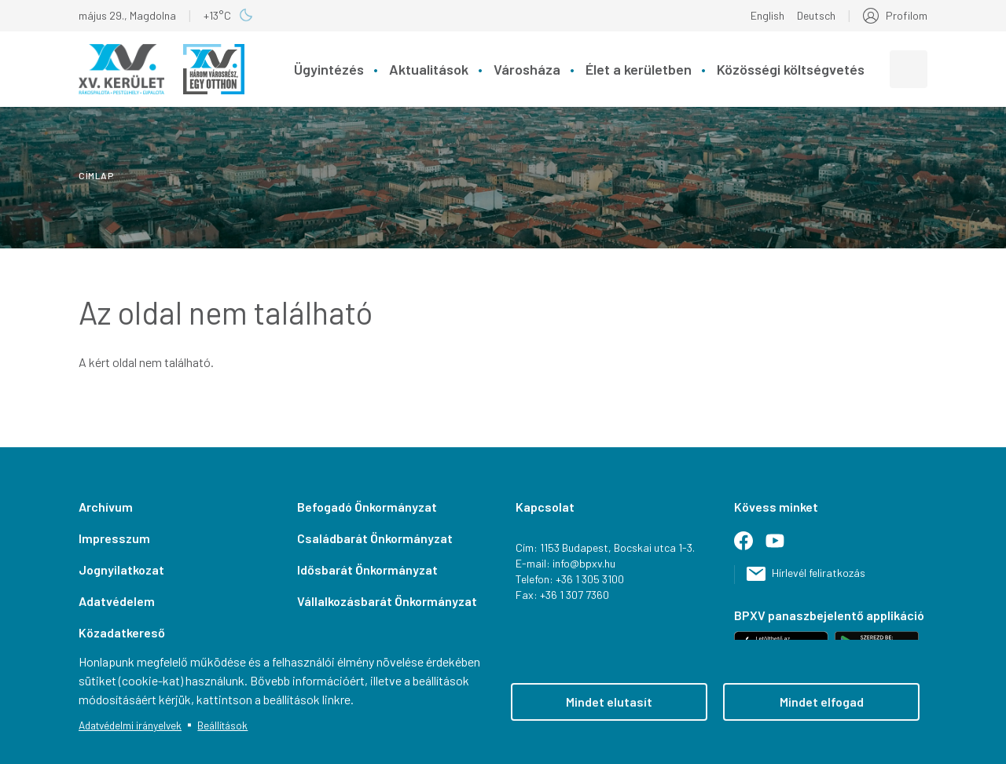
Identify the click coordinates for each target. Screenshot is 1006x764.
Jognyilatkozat (121, 569)
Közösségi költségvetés (791, 69)
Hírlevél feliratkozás (818, 572)
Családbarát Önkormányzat (375, 538)
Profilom (906, 15)
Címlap (96, 175)
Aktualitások (428, 69)
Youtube (781, 547)
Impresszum (114, 538)
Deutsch (816, 15)
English (767, 15)
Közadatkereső (122, 632)
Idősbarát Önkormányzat (367, 569)
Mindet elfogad (822, 701)
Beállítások (222, 725)
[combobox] (908, 69)
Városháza (527, 69)
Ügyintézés (329, 69)
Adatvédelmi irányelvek (130, 725)
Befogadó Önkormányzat (367, 506)
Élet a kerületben (639, 69)
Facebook (750, 547)
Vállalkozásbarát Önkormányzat (387, 600)
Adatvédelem (117, 600)
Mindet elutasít (609, 701)
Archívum (106, 506)
